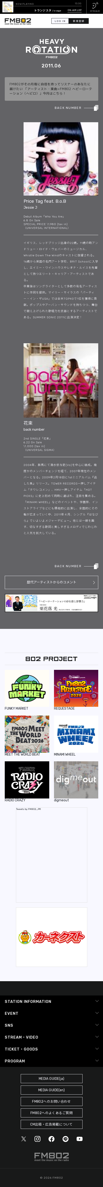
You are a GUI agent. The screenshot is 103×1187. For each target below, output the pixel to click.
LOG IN (60, 21)
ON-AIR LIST (75, 10)
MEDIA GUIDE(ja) (51, 1079)
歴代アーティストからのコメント (51, 582)
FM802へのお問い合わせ (51, 1102)
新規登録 (78, 21)
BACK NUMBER (68, 108)
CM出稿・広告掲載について (51, 1124)
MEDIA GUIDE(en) (51, 1090)
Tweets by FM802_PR (28, 809)
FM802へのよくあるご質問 (51, 1113)
